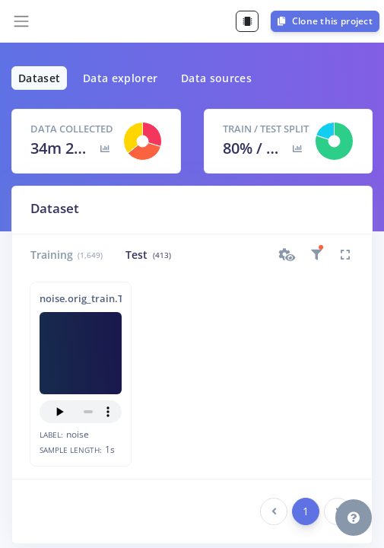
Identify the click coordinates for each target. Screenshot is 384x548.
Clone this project (325, 20)
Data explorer (120, 78)
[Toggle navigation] (21, 21)
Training (66, 254)
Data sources (216, 78)
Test (147, 254)
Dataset (39, 78)
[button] (287, 255)
